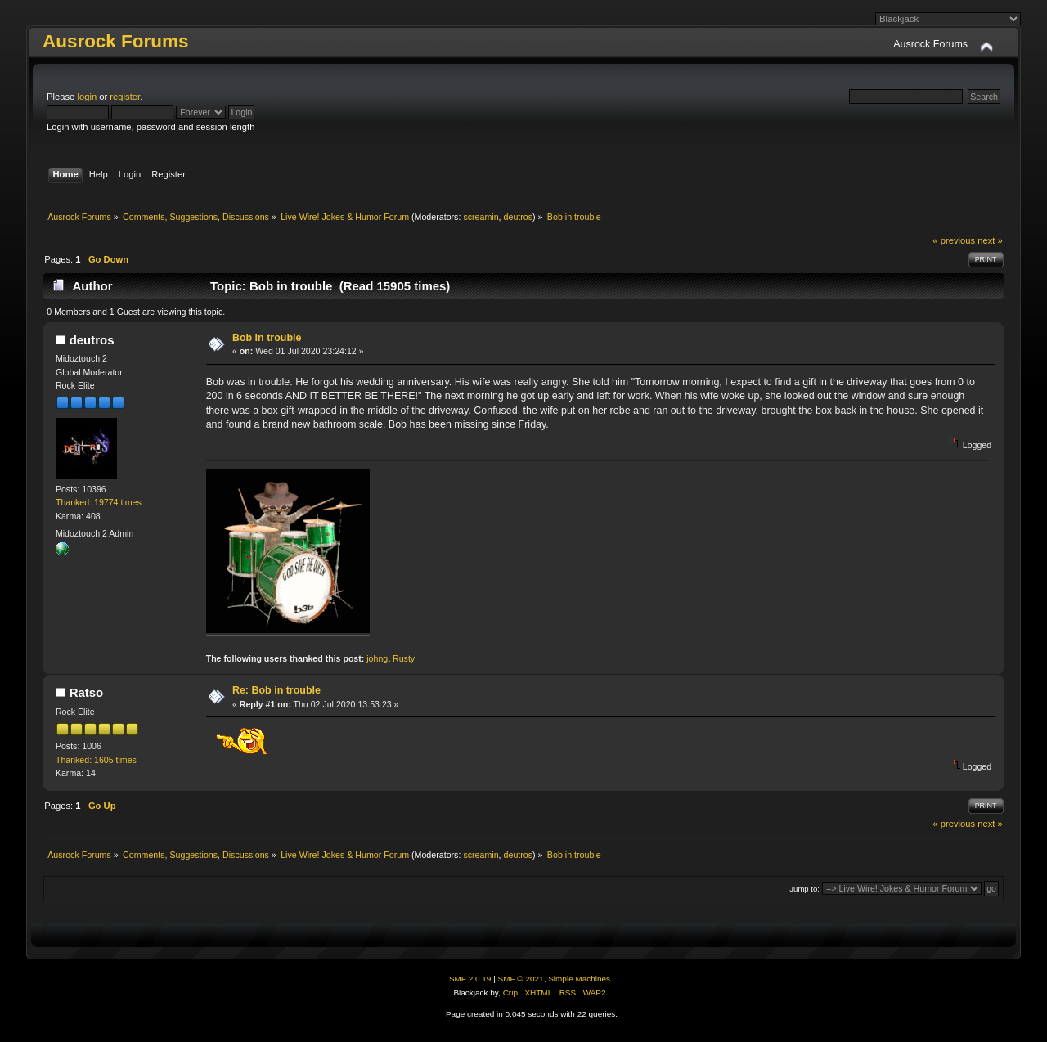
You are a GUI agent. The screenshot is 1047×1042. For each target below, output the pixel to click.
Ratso (87, 692)
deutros (518, 217)
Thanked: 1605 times (96, 760)
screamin (480, 217)
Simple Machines (579, 978)
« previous (953, 240)
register (125, 96)
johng (377, 658)
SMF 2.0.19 (470, 978)
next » (990, 240)
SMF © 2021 (521, 978)
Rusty (404, 658)
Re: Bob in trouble (276, 690)
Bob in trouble (267, 338)
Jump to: (804, 888)
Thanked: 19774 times (99, 502)
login (87, 96)
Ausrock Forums (115, 41)
